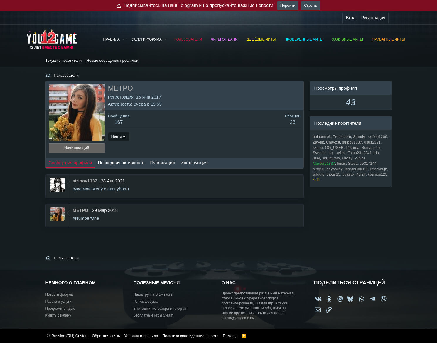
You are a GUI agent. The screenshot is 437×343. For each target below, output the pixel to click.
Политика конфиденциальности (190, 336)
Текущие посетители (63, 60)
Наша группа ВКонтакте (153, 294)
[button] (123, 39)
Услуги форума (147, 39)
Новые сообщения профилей (112, 60)
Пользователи (188, 39)
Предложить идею (60, 309)
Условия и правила (141, 336)
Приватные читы (388, 39)
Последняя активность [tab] (121, 162)
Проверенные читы (303, 39)
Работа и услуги (58, 301)
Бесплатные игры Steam (153, 315)
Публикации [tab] (162, 162)
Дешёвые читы (261, 39)
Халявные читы (347, 39)
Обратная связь (106, 336)
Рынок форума (146, 301)
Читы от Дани (224, 39)
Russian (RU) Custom (68, 336)
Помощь (230, 336)
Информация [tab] (194, 162)
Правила (111, 39)
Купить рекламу (58, 315)
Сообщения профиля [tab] (70, 162)
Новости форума (59, 294)
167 (118, 122)
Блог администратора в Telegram (161, 309)
